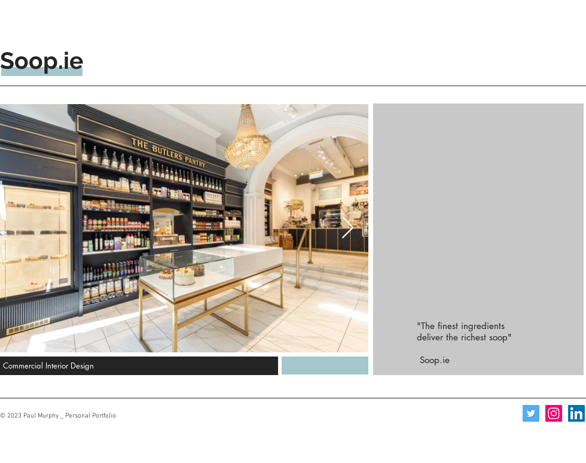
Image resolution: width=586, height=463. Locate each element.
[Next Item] (348, 228)
